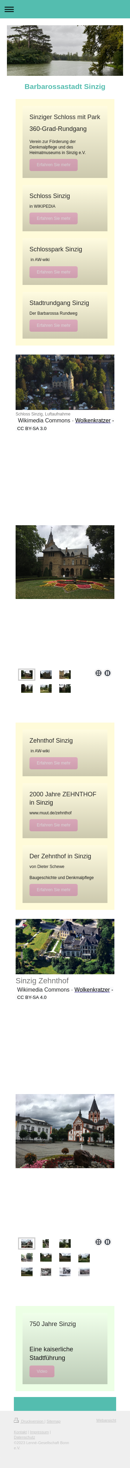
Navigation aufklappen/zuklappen (65, 9)
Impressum (39, 1432)
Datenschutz (24, 1437)
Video (42, 1371)
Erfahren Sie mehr (53, 164)
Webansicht (106, 1420)
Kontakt (20, 1432)
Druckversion (29, 1421)
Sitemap (53, 1421)
